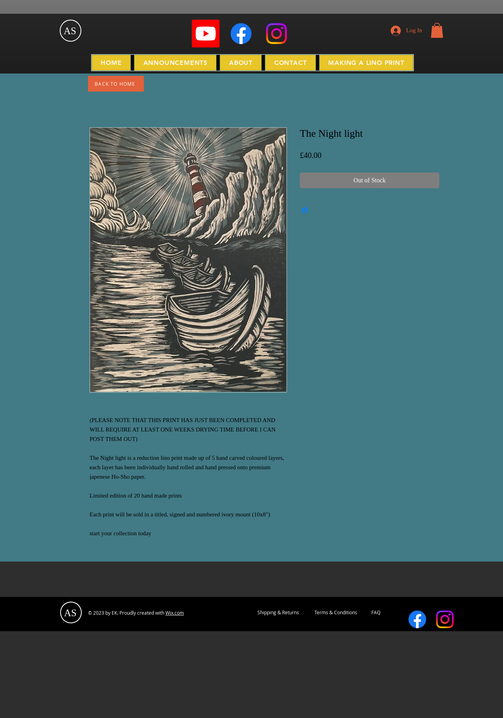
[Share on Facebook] (305, 210)
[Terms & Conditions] (335, 613)
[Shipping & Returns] (278, 613)
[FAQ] (375, 613)
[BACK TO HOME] (116, 84)
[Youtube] (206, 34)
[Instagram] (276, 34)
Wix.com (174, 613)
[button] (437, 30)
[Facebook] (241, 34)
